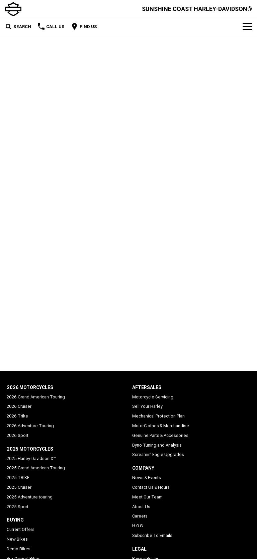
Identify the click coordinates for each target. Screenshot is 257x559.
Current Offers (20, 529)
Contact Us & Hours (151, 487)
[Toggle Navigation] (247, 26)
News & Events (146, 477)
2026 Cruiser (19, 406)
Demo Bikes (18, 549)
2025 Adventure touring (30, 497)
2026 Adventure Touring (30, 426)
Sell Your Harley (147, 406)
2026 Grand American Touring (36, 397)
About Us (141, 506)
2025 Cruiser (19, 487)
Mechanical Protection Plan (158, 416)
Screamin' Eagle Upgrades (158, 454)
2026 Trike (17, 416)
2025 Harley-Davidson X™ (31, 458)
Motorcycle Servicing (152, 397)
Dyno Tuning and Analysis (157, 445)
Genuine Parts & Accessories (160, 435)
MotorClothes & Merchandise (160, 426)
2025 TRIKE (18, 477)
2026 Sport (17, 435)
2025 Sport (17, 506)
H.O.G (137, 526)
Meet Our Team (147, 497)
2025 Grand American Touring (36, 468)
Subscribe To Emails (152, 535)
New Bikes (17, 539)
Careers (140, 516)
